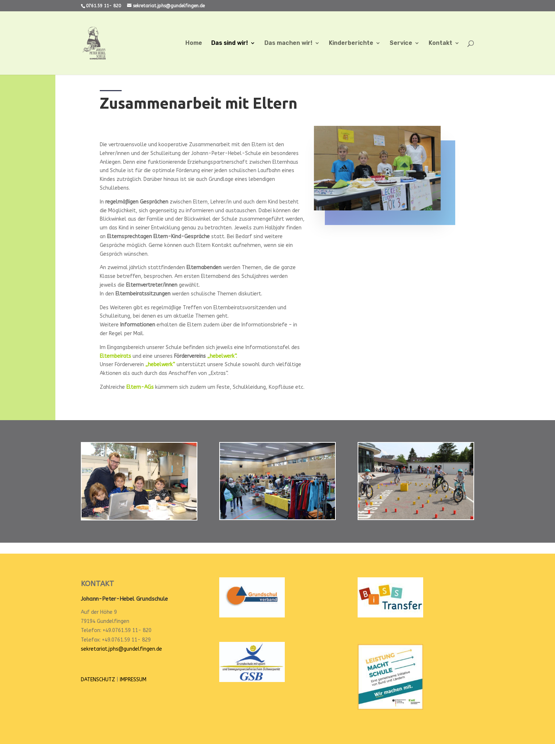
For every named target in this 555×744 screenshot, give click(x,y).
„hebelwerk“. (222, 356)
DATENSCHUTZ (98, 680)
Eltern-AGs (140, 387)
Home (193, 43)
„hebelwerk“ (160, 364)
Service (401, 43)
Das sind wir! (229, 43)
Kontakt (440, 43)
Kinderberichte (351, 43)
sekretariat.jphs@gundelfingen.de (121, 649)
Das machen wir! (288, 43)
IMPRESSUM (133, 680)
